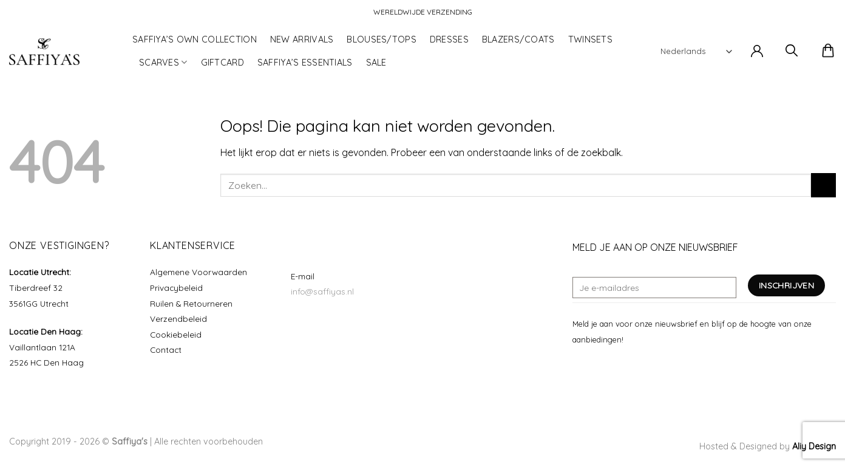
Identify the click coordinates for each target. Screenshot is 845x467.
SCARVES (163, 62)
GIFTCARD (222, 62)
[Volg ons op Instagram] (595, 368)
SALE (376, 62)
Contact (166, 349)
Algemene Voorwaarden (198, 272)
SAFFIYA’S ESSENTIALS (305, 62)
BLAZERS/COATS (518, 39)
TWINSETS (590, 39)
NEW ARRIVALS (301, 39)
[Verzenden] (823, 185)
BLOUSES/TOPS (381, 39)
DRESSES (449, 39)
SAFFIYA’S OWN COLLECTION (194, 39)
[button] (757, 51)
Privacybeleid (176, 287)
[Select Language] (696, 51)
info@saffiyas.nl (322, 291)
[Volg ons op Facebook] (580, 368)
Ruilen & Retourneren (191, 303)
